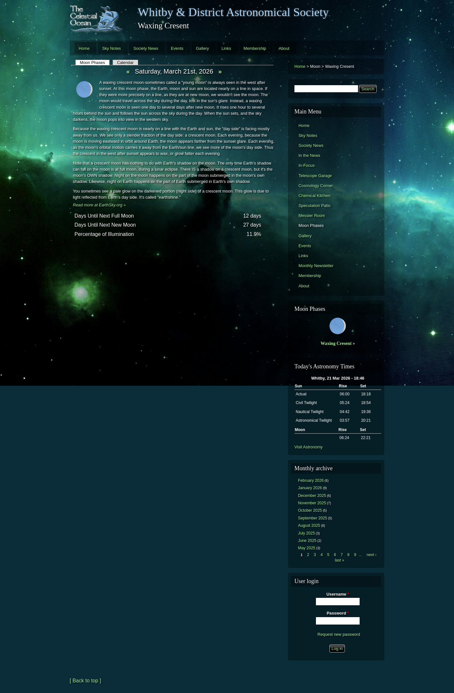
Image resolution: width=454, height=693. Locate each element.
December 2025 (312, 495)
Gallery (202, 48)
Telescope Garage (315, 175)
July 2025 (306, 533)
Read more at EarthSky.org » (99, 205)
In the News (309, 155)
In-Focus (307, 165)
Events (177, 48)
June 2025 (307, 540)
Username (338, 594)
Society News (145, 48)
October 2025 (310, 510)
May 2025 (306, 548)
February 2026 (311, 480)
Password (338, 613)
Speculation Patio (315, 205)
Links (226, 48)
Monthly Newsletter (316, 265)
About (284, 48)
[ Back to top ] (85, 680)
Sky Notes (111, 48)
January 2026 (310, 488)
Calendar (125, 62)
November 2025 (312, 503)
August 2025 (309, 525)
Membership (255, 48)
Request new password (339, 634)
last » (339, 560)
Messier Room (312, 215)
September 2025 (312, 518)
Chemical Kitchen (315, 195)
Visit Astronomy (308, 447)
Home (84, 48)
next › (372, 555)
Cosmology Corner (316, 185)
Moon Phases (94, 62)
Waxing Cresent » (338, 343)
